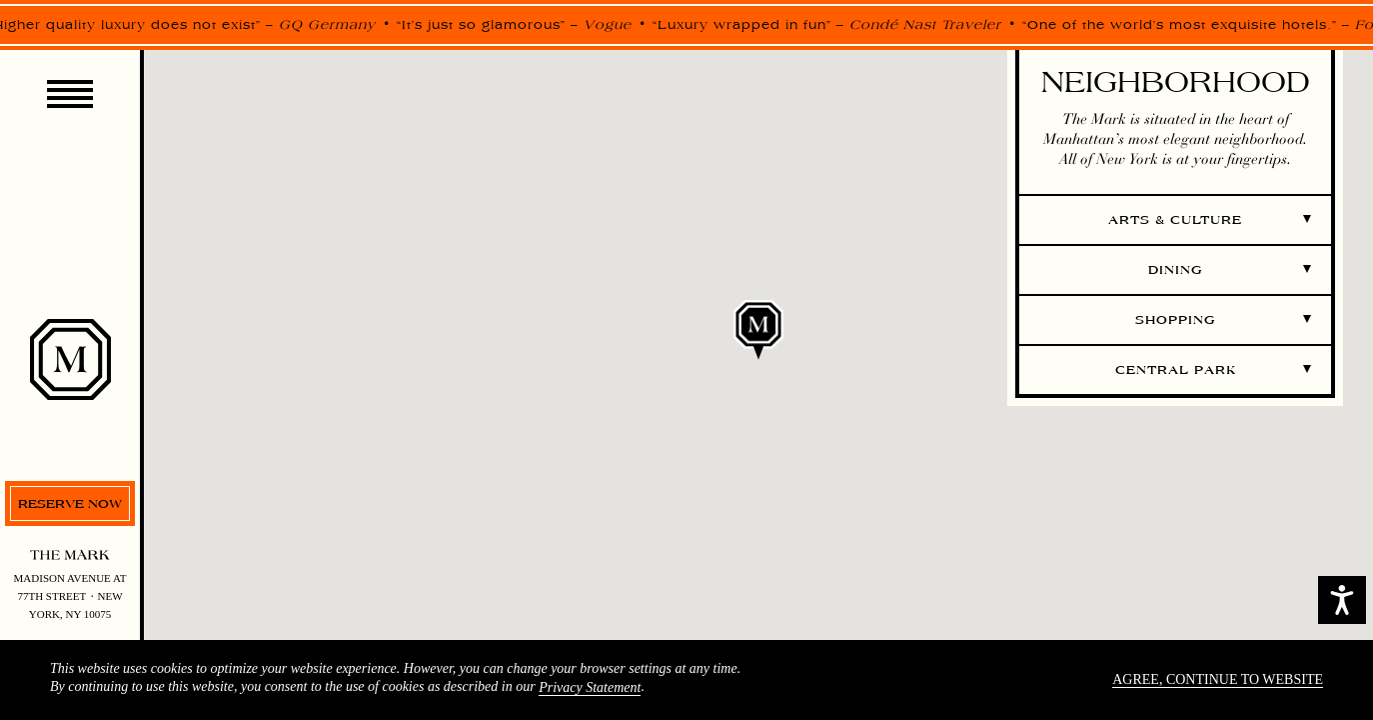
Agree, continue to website (1217, 679)
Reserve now (70, 503)
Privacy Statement (590, 687)
